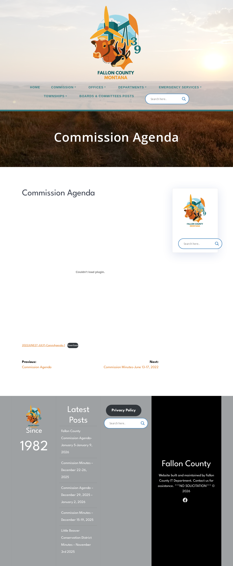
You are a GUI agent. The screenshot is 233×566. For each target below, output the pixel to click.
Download (72, 345)
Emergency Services (179, 87)
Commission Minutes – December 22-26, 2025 (77, 470)
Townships (54, 96)
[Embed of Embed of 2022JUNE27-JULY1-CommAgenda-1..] (90, 272)
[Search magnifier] (184, 99)
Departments (131, 87)
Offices (96, 87)
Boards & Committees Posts (107, 96)
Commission (62, 87)
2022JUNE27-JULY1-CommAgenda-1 (43, 345)
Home (35, 87)
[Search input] (165, 99)
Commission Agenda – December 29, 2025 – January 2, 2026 (77, 495)
